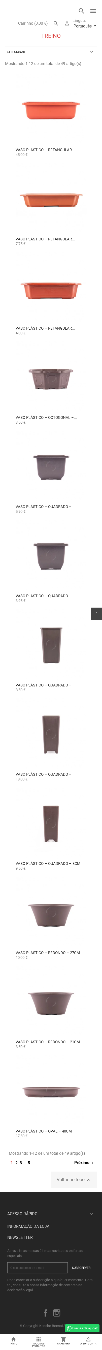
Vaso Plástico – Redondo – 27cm (48, 953)
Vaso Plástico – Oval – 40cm (44, 1131)
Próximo (84, 1163)
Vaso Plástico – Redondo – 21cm (48, 1042)
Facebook (46, 1313)
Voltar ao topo (74, 1180)
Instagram (57, 1313)
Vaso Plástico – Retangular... (45, 150)
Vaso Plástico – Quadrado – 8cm (48, 863)
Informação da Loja (28, 1226)
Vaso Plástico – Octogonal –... (46, 417)
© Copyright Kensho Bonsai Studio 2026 (51, 1326)
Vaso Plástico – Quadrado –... (45, 507)
